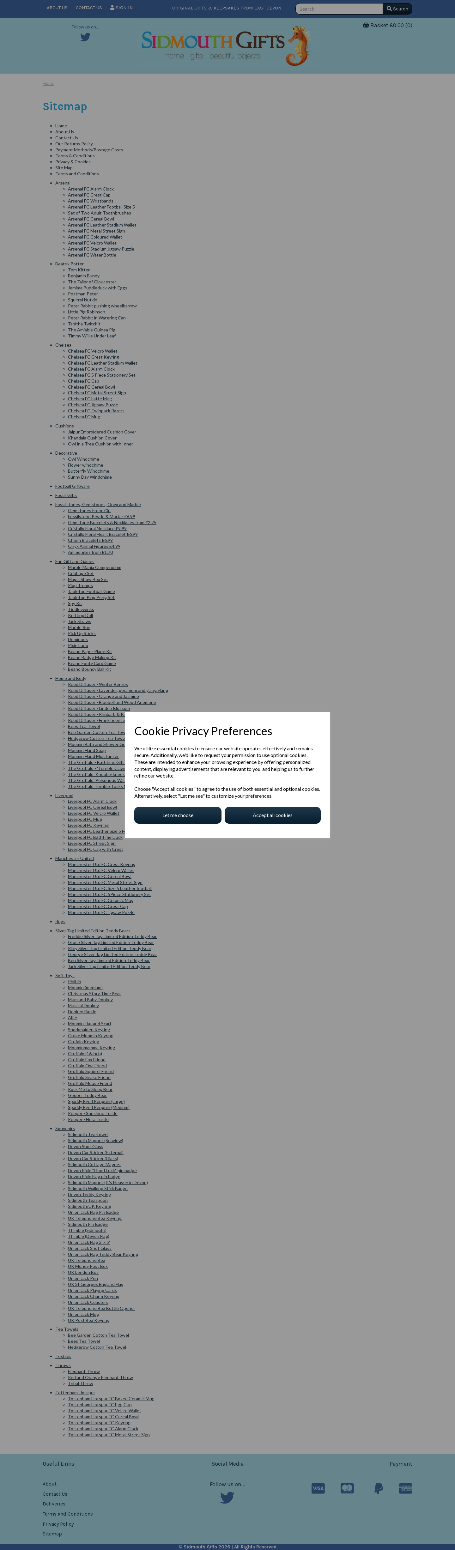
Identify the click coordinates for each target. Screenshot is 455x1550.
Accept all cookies (273, 815)
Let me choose (177, 815)
